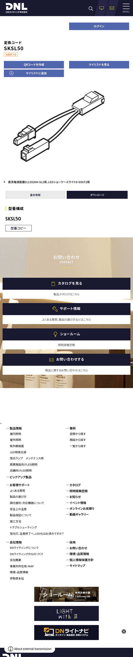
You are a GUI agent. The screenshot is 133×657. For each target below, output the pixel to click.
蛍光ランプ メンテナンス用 (26, 458)
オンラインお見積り (82, 508)
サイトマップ (77, 565)
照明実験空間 (79, 491)
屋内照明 (15, 434)
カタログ (75, 485)
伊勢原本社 (17, 578)
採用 (73, 542)
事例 (73, 428)
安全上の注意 (18, 509)
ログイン (99, 26)
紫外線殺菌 (17, 446)
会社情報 (16, 542)
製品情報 (16, 428)
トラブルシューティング (23, 527)
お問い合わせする (70, 359)
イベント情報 (78, 503)
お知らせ (75, 497)
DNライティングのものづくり (26, 554)
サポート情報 (70, 308)
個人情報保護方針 (82, 560)
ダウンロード (97, 195)
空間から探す (78, 434)
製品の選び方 (18, 497)
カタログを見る (70, 283)
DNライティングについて (24, 548)
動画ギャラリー (79, 514)
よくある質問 (17, 491)
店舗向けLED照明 (21, 470)
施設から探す (78, 440)
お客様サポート (20, 485)
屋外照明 (15, 440)
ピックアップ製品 (21, 477)
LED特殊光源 (18, 452)
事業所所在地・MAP (22, 566)
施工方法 (15, 521)
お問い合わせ (78, 548)
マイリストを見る (99, 64)
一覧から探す (78, 446)
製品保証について (21, 515)
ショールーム (70, 333)
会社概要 (15, 560)
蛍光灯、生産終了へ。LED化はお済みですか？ (37, 533)
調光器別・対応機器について (27, 503)
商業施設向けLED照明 (23, 464)
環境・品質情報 (19, 572)
